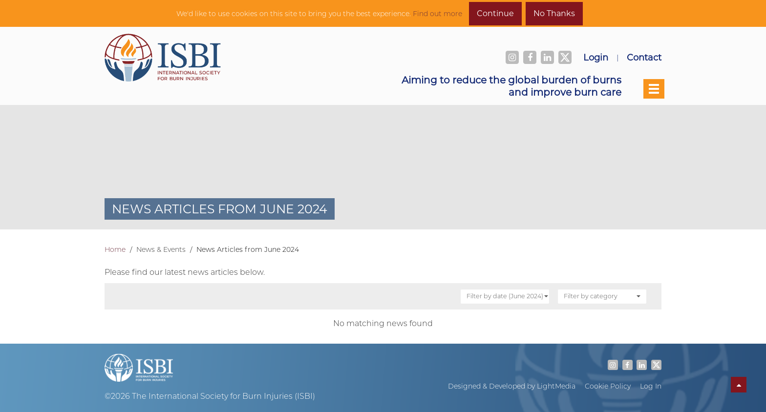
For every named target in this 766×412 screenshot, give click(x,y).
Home (115, 249)
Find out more (437, 13)
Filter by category (602, 296)
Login (595, 57)
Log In (650, 386)
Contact (644, 57)
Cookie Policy (608, 386)
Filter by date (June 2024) (507, 296)
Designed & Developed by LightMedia (511, 386)
